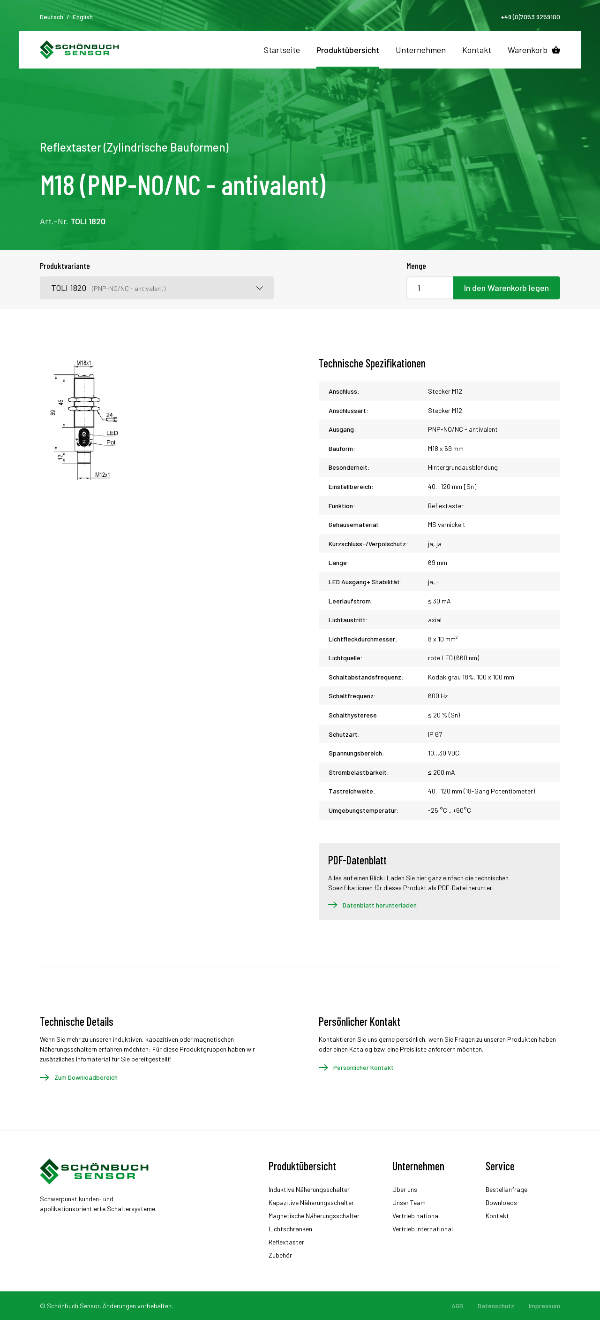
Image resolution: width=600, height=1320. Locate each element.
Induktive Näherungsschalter (309, 1189)
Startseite (282, 50)
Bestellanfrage (506, 1189)
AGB (457, 1306)
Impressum (544, 1306)
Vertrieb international (422, 1229)
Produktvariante (65, 265)
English (83, 17)
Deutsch (51, 17)
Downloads (501, 1202)
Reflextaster (286, 1242)
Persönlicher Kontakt (363, 1067)
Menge (416, 265)
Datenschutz (496, 1306)
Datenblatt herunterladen (380, 905)
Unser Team (409, 1202)
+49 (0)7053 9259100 (530, 17)
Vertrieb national (416, 1216)
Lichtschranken (290, 1229)
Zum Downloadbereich (86, 1077)
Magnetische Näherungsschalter (314, 1216)
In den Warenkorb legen (506, 287)
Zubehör (280, 1255)
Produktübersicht (347, 50)
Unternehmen (421, 50)
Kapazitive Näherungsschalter (311, 1202)
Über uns (404, 1189)
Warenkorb (528, 50)
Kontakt (476, 50)
